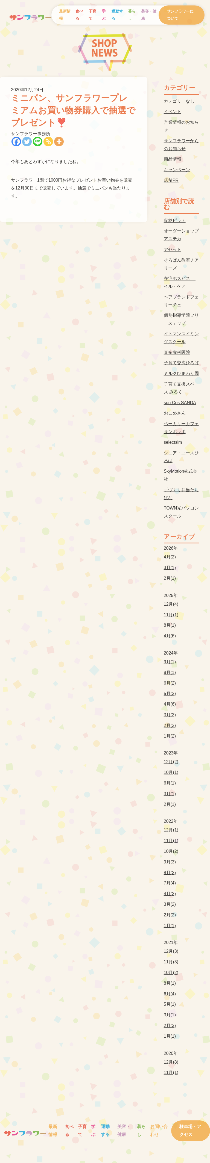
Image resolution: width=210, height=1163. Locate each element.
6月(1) (170, 783)
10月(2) (171, 851)
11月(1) (171, 614)
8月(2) (170, 872)
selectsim (173, 442)
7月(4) (170, 883)
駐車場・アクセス (190, 1130)
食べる (79, 14)
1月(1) (170, 925)
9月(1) (170, 661)
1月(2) (170, 736)
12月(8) (171, 1062)
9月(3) (170, 862)
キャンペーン (177, 169)
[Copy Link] (48, 141)
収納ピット (175, 220)
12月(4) (171, 604)
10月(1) (171, 772)
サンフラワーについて (180, 14)
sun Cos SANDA (180, 402)
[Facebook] (16, 141)
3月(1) (170, 567)
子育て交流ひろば (181, 362)
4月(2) (170, 557)
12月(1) (171, 830)
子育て (92, 14)
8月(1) (170, 625)
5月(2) (170, 693)
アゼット (172, 249)
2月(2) (170, 725)
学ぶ (104, 14)
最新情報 (65, 14)
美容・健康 (148, 14)
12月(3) (171, 951)
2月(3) (170, 1025)
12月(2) (171, 761)
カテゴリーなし (179, 101)
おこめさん (175, 413)
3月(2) (170, 714)
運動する (117, 14)
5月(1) (170, 1004)
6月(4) (170, 994)
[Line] (37, 141)
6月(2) (170, 683)
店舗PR (171, 180)
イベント (172, 111)
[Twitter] (27, 141)
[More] (59, 141)
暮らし (132, 14)
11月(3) (171, 962)
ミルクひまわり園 (181, 373)
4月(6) (170, 636)
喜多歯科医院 (177, 352)
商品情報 (172, 159)
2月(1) (170, 578)
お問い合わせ (159, 1130)
